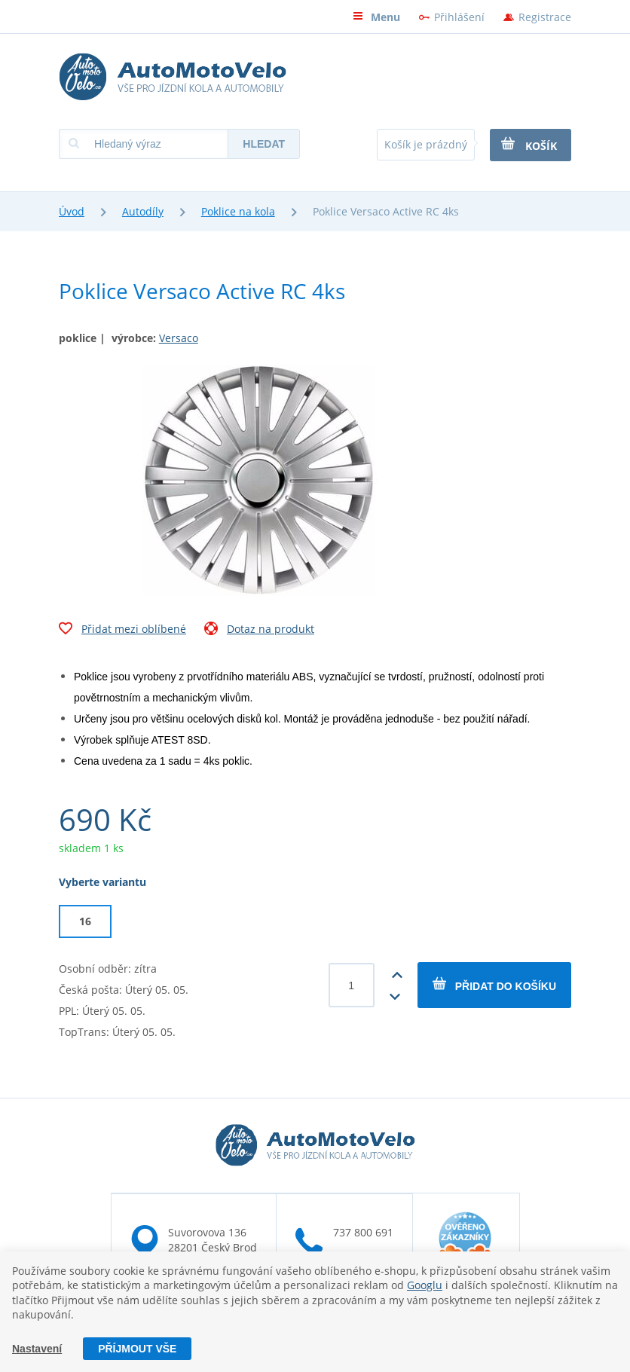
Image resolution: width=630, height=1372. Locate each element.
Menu (376, 17)
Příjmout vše (137, 1349)
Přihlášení (459, 17)
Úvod (71, 211)
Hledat (264, 144)
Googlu (424, 1285)
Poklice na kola (238, 211)
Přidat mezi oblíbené (122, 631)
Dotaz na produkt (259, 631)
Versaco (178, 338)
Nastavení (37, 1349)
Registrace (544, 17)
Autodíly (143, 211)
